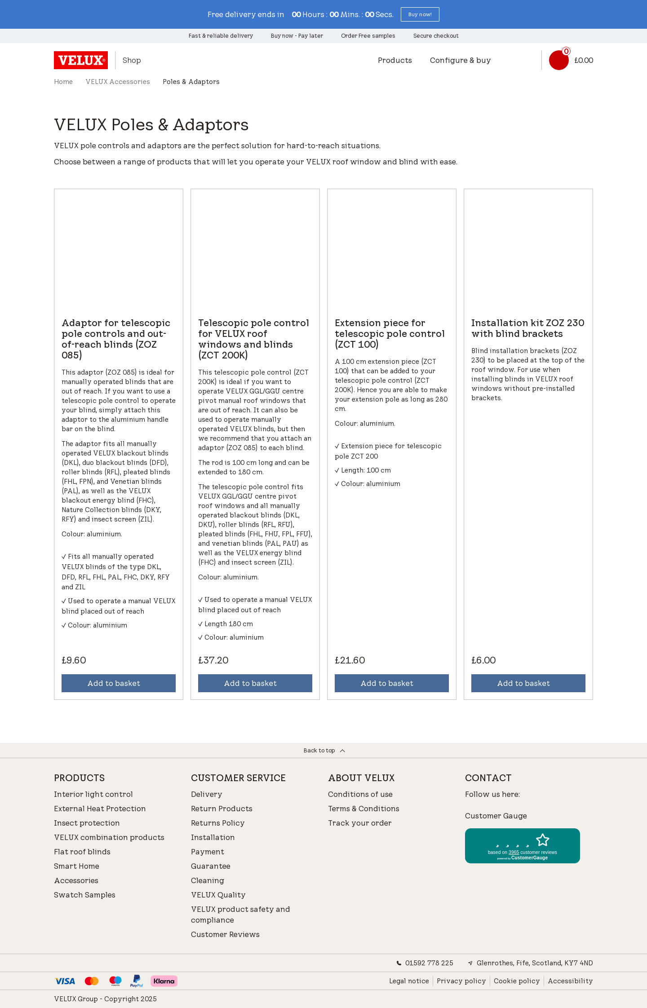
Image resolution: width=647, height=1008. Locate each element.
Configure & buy (460, 60)
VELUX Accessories (117, 82)
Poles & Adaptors (191, 82)
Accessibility (570, 981)
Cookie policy (517, 981)
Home (63, 82)
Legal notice (409, 981)
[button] (420, 14)
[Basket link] (567, 60)
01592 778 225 (424, 963)
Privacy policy (461, 981)
